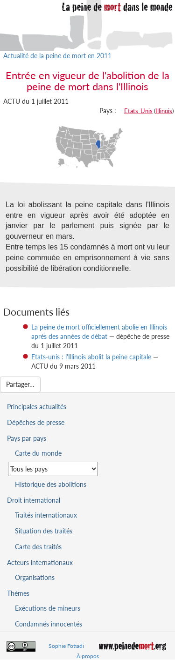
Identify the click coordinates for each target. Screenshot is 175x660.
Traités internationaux (46, 515)
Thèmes (18, 593)
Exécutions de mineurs (47, 608)
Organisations (35, 577)
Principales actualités (36, 407)
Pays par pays (26, 438)
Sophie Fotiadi (66, 645)
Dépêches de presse (35, 422)
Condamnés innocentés (48, 624)
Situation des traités (43, 531)
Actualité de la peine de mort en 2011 (57, 56)
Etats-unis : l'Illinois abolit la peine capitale (91, 357)
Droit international (33, 500)
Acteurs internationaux (40, 562)
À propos (88, 656)
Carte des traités (38, 547)
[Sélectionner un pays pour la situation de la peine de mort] (53, 469)
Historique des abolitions (50, 484)
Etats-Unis (138, 110)
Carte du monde (38, 453)
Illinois (163, 110)
